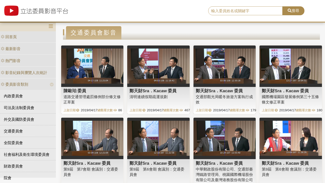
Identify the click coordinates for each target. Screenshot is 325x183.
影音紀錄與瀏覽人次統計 (24, 72)
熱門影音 (11, 60)
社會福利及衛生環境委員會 (27, 154)
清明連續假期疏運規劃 (148, 97)
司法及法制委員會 (19, 107)
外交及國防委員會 (19, 119)
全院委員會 (13, 143)
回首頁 (9, 37)
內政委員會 (13, 96)
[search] (245, 11)
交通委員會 (13, 131)
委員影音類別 (14, 84)
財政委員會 (13, 166)
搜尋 (293, 10)
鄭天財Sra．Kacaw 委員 (152, 90)
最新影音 (11, 49)
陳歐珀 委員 (74, 90)
